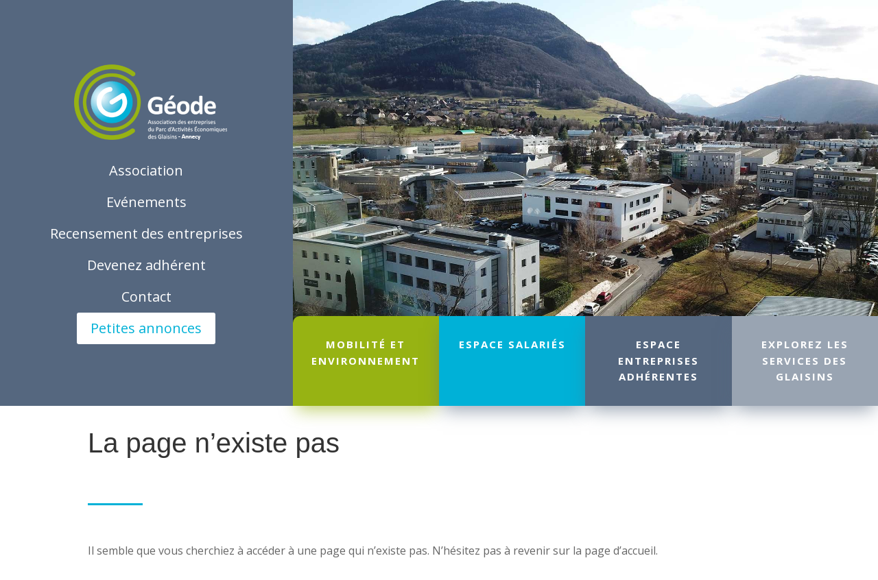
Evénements (146, 202)
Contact (146, 296)
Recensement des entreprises (146, 233)
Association (146, 170)
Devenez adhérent (146, 265)
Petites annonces (146, 328)
